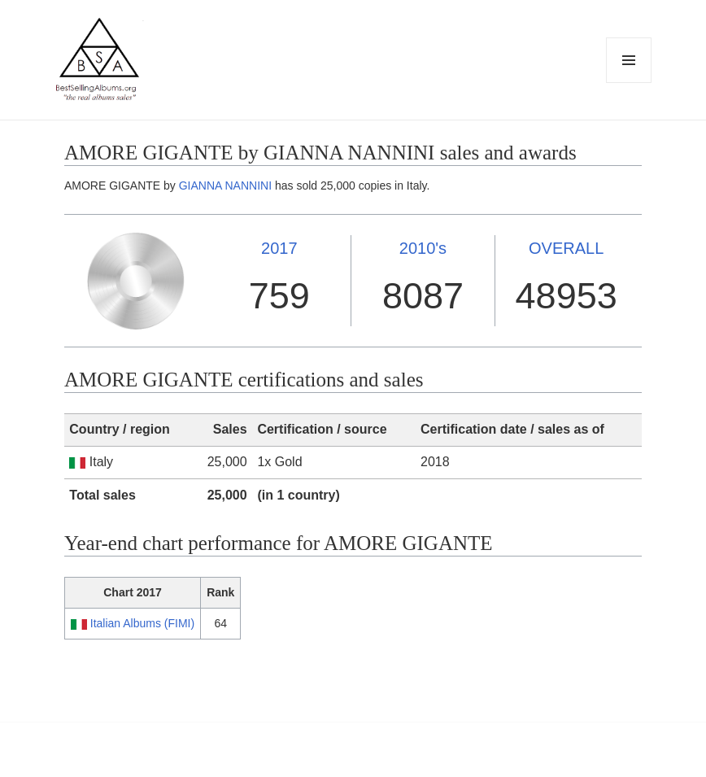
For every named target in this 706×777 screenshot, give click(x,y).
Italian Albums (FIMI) (142, 623)
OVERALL (566, 248)
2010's (423, 248)
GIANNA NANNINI (225, 185)
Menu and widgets (629, 82)
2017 (279, 248)
